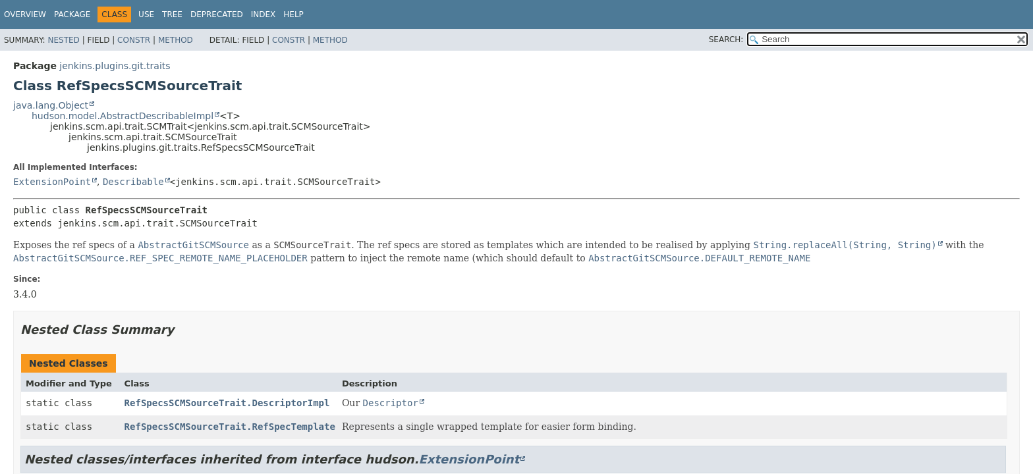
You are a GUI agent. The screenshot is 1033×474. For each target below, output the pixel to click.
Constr (133, 40)
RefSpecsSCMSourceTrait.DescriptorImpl (227, 403)
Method (175, 40)
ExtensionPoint (52, 181)
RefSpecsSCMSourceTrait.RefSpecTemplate (230, 426)
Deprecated (216, 14)
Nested (63, 40)
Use (146, 14)
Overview (25, 14)
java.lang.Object (50, 105)
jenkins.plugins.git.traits (114, 66)
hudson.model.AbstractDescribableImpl (122, 116)
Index (263, 14)
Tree (172, 14)
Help (293, 14)
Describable (133, 181)
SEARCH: (726, 39)
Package (72, 14)
